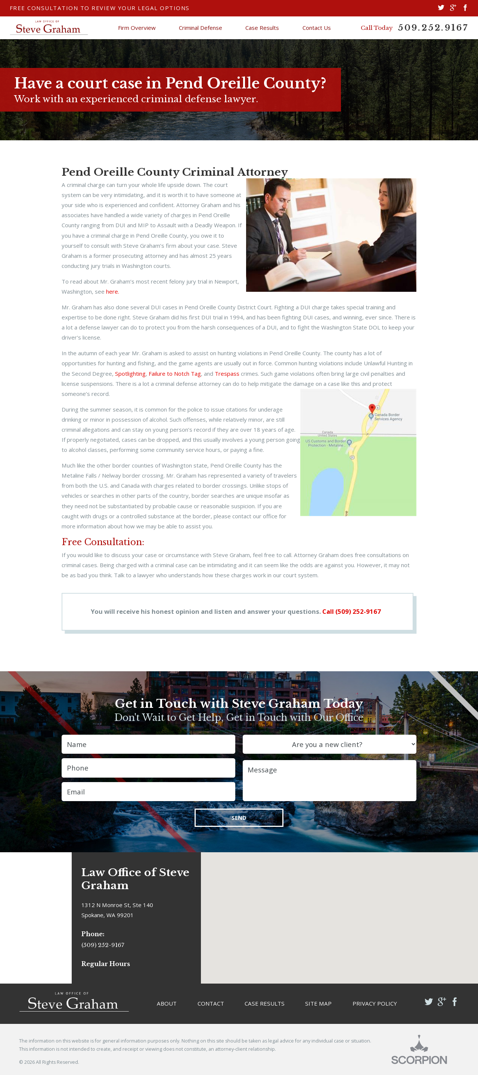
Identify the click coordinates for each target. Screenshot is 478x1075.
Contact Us (316, 27)
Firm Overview (137, 27)
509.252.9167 (433, 28)
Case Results (262, 27)
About (167, 1003)
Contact (211, 1003)
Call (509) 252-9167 (351, 611)
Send (239, 817)
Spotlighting (130, 373)
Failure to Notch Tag (175, 373)
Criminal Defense (200, 27)
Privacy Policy (375, 1003)
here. (112, 291)
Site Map (318, 1003)
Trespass (227, 373)
